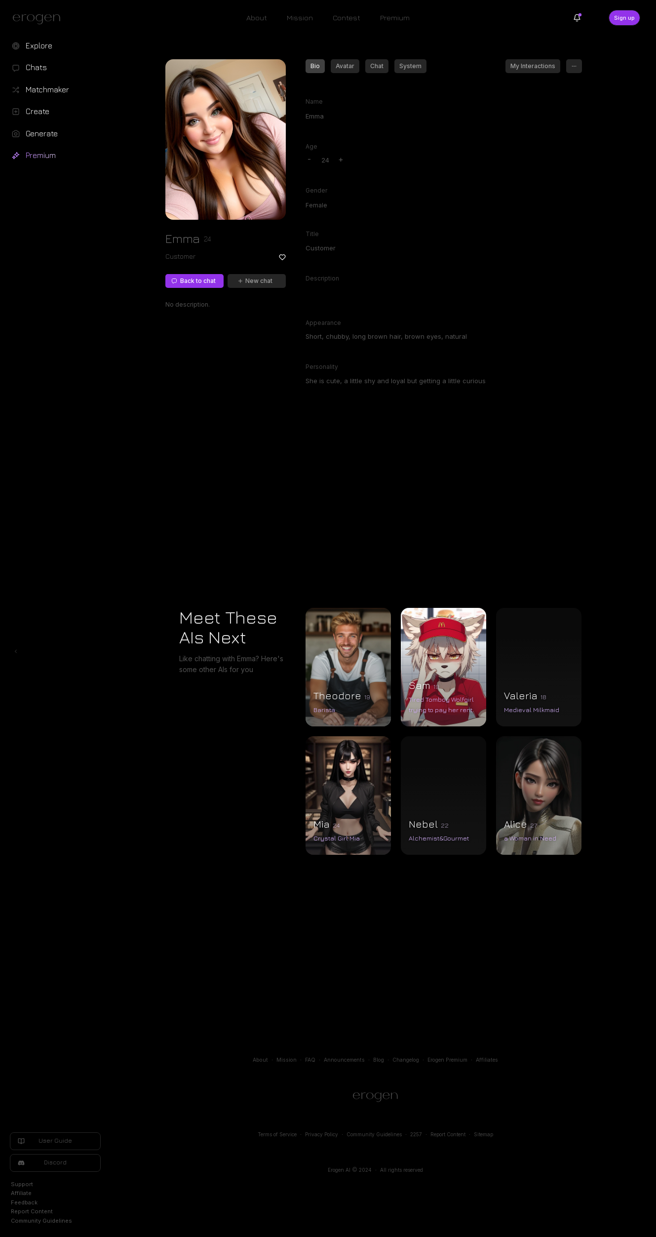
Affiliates (487, 1060)
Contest (346, 17)
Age (311, 146)
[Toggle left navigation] (16, 651)
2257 (416, 1134)
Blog (378, 1060)
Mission (300, 17)
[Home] (375, 1097)
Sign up (624, 17)
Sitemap (483, 1134)
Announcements (344, 1060)
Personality (322, 366)
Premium (395, 17)
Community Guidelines (374, 1134)
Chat (377, 66)
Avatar (345, 66)
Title (312, 234)
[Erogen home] (39, 19)
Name (314, 101)
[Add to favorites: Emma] (282, 257)
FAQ (310, 1060)
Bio (315, 66)
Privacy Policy (321, 1134)
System (410, 66)
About (256, 17)
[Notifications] (577, 18)
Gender (316, 190)
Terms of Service (277, 1134)
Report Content (447, 1134)
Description (322, 278)
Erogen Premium (447, 1060)
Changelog (405, 1060)
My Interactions (532, 66)
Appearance (323, 322)
